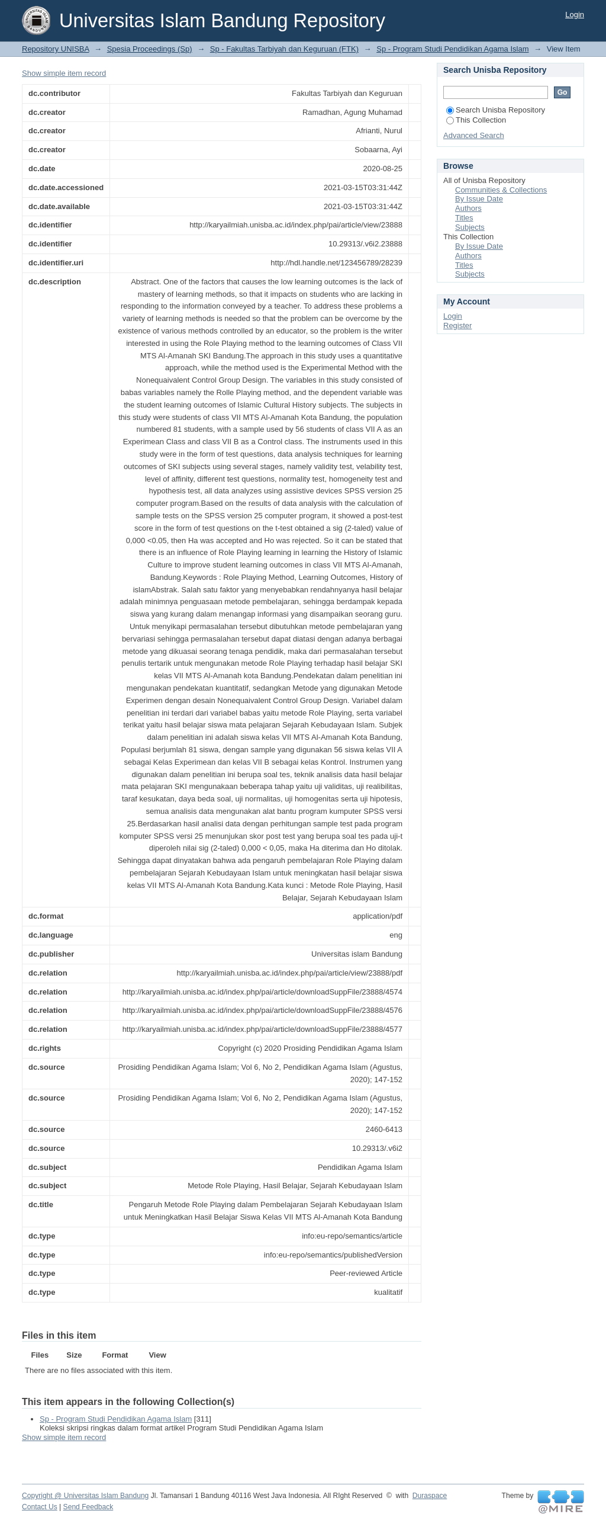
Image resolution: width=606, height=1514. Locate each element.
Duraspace (429, 1495)
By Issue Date (479, 198)
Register (457, 325)
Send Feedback (88, 1507)
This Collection (476, 120)
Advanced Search (473, 135)
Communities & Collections (501, 189)
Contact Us (39, 1507)
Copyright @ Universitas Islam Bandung (85, 1495)
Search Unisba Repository (495, 109)
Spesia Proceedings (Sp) (149, 48)
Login (574, 14)
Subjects (470, 227)
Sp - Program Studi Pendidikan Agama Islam (452, 48)
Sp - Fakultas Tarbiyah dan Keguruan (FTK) (284, 48)
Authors (468, 208)
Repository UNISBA (55, 48)
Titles (464, 217)
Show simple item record (64, 73)
